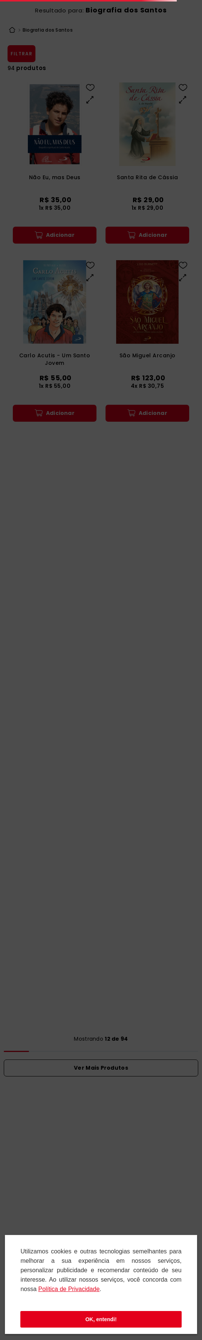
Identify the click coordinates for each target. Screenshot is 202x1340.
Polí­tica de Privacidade (69, 1289)
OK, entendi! (100, 1319)
